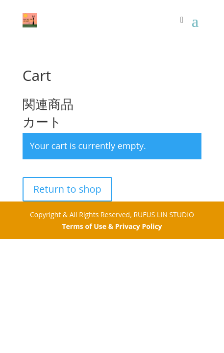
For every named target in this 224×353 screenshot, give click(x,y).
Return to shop (67, 189)
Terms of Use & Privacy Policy (112, 226)
